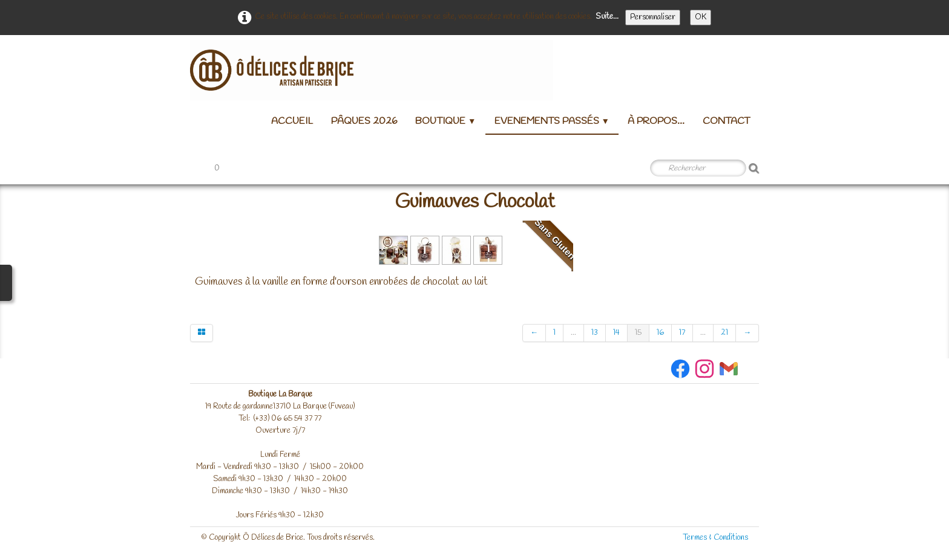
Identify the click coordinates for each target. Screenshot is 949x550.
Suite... (607, 16)
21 (724, 333)
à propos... (656, 121)
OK (700, 17)
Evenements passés (551, 121)
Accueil (292, 121)
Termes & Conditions (715, 537)
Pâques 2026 (364, 121)
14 (616, 333)
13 (594, 333)
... (573, 333)
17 (682, 333)
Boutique (445, 121)
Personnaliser (652, 17)
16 (660, 333)
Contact (726, 121)
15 (638, 333)
